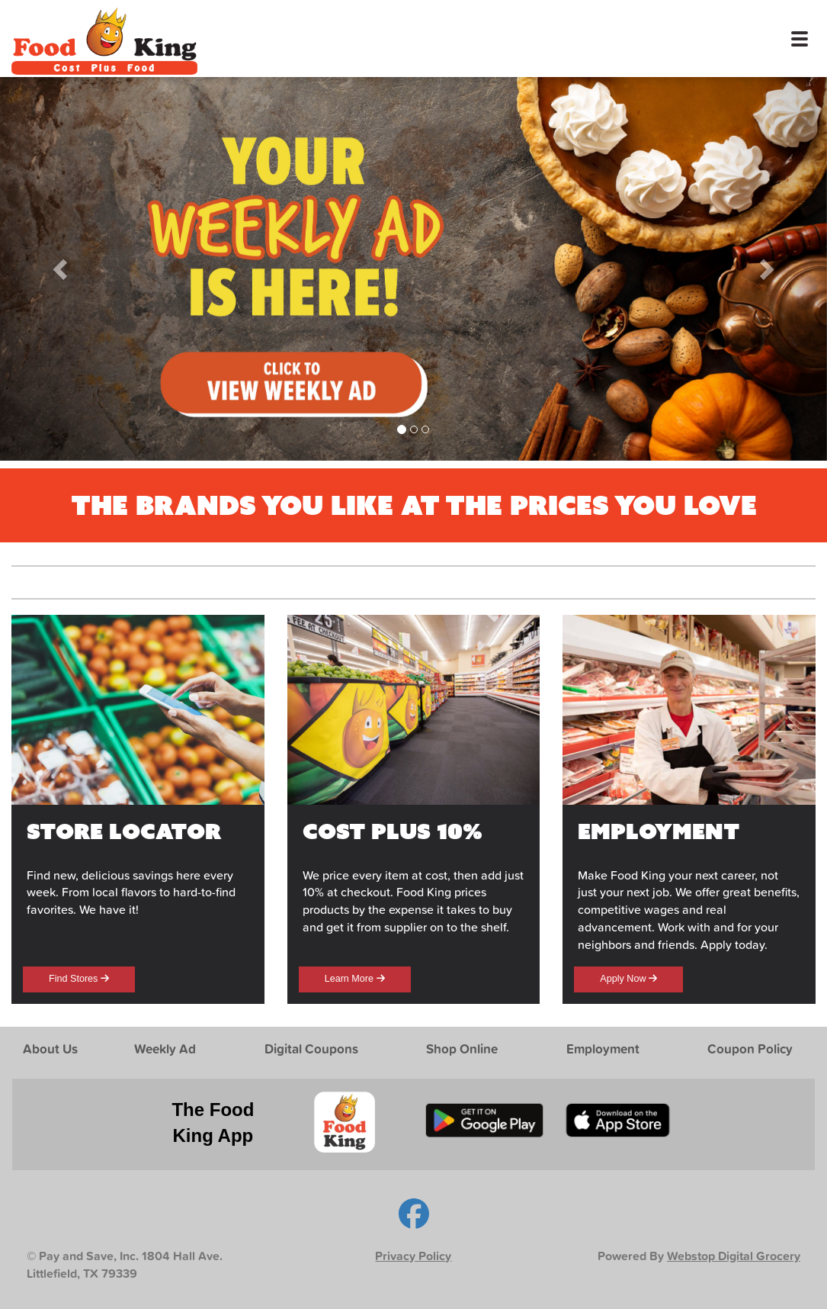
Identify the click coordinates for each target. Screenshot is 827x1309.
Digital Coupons (311, 1048)
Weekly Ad (165, 1048)
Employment (602, 1048)
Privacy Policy (413, 1256)
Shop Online (462, 1048)
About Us (50, 1048)
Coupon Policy (750, 1048)
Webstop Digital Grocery (733, 1256)
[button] (62, 268)
